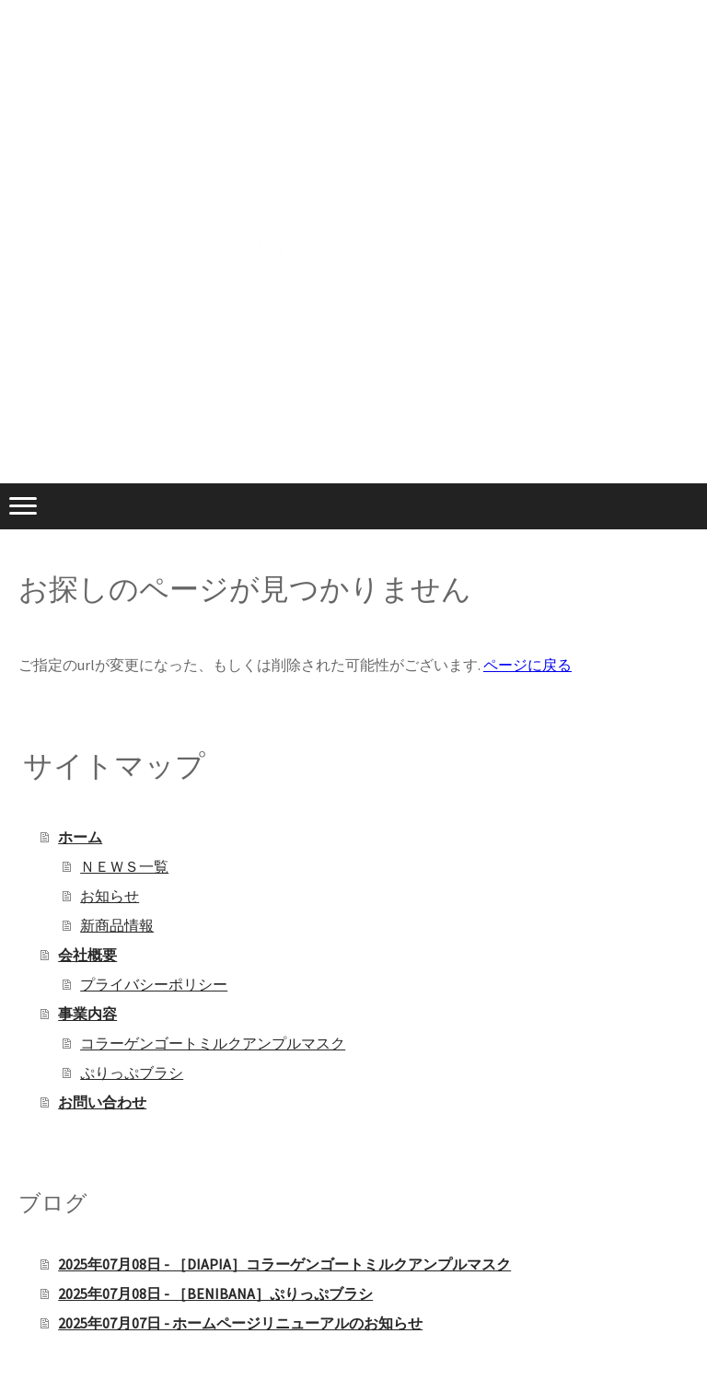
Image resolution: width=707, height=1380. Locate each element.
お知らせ (109, 896)
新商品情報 (117, 925)
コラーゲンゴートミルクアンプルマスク (212, 1043)
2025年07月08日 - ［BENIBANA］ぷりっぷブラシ (215, 1293)
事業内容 (87, 1013)
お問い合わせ (102, 1102)
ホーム (80, 837)
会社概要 (87, 954)
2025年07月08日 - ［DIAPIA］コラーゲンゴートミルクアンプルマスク (284, 1264)
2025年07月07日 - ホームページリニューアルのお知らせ (240, 1323)
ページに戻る (527, 664)
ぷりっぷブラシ (131, 1072)
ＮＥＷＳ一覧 (124, 866)
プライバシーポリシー (153, 984)
